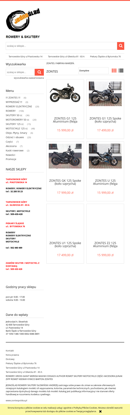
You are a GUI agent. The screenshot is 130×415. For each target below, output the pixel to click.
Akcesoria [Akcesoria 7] (11, 146)
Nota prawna (12, 354)
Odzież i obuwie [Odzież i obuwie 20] (15, 137)
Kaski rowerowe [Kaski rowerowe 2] (15, 150)
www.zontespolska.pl (16, 400)
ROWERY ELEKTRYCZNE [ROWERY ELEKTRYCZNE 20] (19, 106)
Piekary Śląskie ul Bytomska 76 (21, 363)
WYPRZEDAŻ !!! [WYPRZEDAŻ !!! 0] (14, 102)
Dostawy (10, 359)
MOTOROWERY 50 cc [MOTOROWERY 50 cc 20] (17, 119)
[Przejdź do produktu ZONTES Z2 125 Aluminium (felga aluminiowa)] (105, 222)
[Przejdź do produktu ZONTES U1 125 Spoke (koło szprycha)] (65, 222)
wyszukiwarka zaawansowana (29, 77)
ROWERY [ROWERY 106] (11, 110)
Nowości (10, 154)
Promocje (11, 159)
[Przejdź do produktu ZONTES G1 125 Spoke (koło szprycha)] (105, 98)
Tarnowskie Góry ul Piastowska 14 (22, 367)
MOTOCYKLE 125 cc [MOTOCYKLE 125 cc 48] (17, 128)
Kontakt (10, 350)
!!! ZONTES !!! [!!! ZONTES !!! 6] (13, 97)
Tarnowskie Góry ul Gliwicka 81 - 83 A (24, 371)
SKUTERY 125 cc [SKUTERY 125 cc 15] (15, 124)
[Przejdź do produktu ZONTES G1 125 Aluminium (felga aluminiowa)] (65, 98)
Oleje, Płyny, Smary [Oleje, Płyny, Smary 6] (16, 132)
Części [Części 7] (9, 141)
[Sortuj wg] (93, 70)
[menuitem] (25, 57)
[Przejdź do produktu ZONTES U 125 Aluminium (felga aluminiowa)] (105, 160)
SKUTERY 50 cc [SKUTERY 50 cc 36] (14, 115)
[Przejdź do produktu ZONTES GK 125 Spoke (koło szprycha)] (65, 160)
